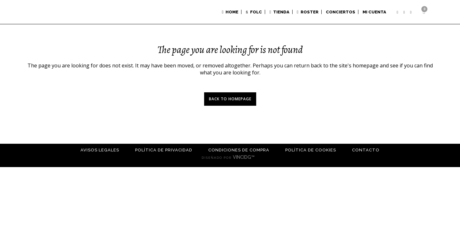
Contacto (365, 150)
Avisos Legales (99, 150)
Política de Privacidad (163, 150)
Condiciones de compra (238, 150)
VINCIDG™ (245, 157)
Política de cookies (310, 150)
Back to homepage (230, 99)
